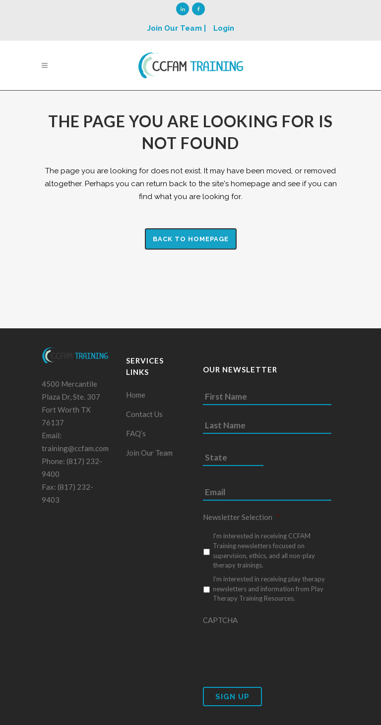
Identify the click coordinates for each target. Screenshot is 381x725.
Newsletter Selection (241, 517)
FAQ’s (136, 433)
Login (223, 28)
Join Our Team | (176, 28)
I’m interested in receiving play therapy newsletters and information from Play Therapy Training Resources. (269, 588)
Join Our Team (149, 452)
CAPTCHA (220, 620)
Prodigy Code (66, 561)
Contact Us (144, 414)
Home (135, 394)
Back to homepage (191, 239)
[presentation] (278, 649)
